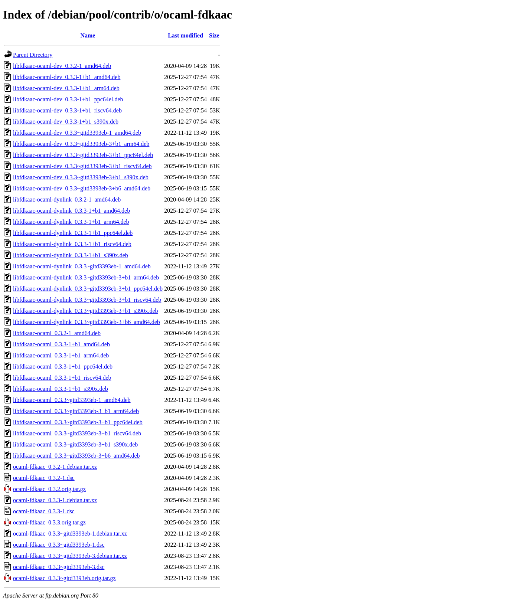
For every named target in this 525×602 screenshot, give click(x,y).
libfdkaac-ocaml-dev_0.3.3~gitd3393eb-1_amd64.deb (77, 133)
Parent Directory (32, 55)
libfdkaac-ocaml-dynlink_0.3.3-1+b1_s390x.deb (70, 255)
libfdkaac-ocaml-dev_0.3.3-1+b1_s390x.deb (65, 121)
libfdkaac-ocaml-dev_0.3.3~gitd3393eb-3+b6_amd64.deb (81, 188)
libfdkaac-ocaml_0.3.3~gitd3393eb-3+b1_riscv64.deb (77, 433)
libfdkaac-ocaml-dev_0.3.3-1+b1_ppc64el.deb (68, 99)
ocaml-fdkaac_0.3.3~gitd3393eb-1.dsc (58, 545)
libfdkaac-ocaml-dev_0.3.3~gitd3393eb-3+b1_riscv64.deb (82, 166)
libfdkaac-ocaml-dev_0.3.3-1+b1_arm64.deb (66, 88)
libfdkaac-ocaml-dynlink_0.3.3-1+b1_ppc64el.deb (73, 233)
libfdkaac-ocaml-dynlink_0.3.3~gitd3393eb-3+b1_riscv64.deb (87, 300)
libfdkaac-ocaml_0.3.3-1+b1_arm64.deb (61, 355)
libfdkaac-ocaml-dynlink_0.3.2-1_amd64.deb (67, 199)
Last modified (185, 35)
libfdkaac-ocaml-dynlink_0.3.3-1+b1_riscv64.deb (72, 244)
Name (87, 35)
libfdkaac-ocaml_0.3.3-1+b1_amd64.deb (61, 344)
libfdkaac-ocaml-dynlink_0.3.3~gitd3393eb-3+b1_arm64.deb (86, 277)
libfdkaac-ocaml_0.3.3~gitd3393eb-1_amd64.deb (72, 400)
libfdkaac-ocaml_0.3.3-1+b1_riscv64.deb (62, 377)
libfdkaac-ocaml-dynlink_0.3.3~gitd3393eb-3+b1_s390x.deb (85, 311)
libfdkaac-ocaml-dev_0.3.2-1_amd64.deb (62, 66)
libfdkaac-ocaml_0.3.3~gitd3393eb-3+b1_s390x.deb (75, 444)
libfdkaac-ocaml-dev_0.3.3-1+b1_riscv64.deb (67, 110)
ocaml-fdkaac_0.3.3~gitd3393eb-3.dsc (58, 567)
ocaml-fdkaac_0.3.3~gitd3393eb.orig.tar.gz (64, 578)
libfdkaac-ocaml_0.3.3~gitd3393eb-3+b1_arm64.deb (76, 411)
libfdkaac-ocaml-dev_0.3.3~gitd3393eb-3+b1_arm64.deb (81, 144)
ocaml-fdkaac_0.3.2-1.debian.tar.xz (55, 467)
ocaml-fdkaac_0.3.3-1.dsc (44, 511)
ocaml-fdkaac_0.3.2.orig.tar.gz (49, 489)
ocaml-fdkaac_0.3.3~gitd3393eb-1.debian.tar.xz (70, 533)
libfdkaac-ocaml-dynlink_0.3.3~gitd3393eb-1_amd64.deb (82, 266)
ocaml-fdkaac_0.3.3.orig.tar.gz (49, 522)
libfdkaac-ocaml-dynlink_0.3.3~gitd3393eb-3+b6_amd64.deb (86, 322)
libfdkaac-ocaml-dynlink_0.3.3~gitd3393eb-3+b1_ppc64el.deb (88, 288)
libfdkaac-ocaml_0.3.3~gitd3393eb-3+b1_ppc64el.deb (78, 422)
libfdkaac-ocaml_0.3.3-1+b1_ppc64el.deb (62, 366)
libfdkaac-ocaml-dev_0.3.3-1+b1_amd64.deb (66, 77)
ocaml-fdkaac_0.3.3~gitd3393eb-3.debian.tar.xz (70, 556)
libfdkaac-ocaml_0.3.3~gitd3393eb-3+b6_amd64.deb (76, 455)
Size (214, 35)
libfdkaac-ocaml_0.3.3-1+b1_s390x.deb (60, 389)
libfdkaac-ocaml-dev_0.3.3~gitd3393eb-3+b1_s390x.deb (81, 177)
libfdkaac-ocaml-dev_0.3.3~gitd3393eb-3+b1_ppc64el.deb (83, 155)
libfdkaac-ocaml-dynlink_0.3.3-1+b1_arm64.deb (71, 222)
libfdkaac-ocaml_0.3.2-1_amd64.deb (57, 333)
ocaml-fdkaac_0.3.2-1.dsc (44, 478)
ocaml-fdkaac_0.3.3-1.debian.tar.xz (55, 500)
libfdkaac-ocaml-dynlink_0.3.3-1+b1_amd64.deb (71, 210)
